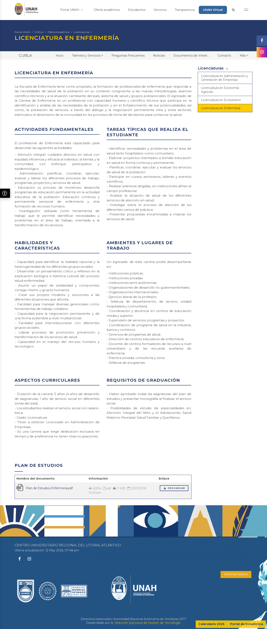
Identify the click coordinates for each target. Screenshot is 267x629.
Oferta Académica (58, 32)
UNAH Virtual (213, 10)
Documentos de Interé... (191, 55)
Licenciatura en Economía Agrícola (220, 89)
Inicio (59, 55)
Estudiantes (136, 10)
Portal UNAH (71, 10)
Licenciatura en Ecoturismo (221, 100)
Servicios (160, 10)
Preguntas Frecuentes (128, 55)
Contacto (224, 55)
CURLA (38, 32)
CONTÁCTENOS (236, 574)
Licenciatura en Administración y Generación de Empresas (224, 78)
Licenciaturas (81, 32)
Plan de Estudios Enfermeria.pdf (49, 488)
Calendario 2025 (211, 624)
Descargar (174, 488)
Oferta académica (107, 10)
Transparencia (185, 10)
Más (244, 55)
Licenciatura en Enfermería (220, 108)
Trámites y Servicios (87, 55)
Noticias (159, 55)
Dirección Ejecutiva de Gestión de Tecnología (147, 623)
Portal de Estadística (246, 624)
